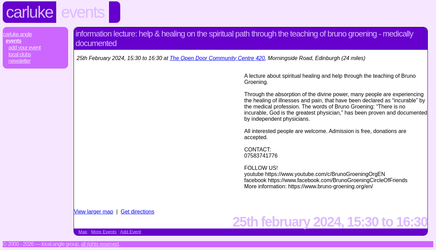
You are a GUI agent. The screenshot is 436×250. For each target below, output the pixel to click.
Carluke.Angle (17, 34)
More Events (103, 231)
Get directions (137, 212)
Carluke (29, 12)
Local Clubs (20, 54)
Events (82, 12)
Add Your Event (25, 47)
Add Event (130, 231)
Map (82, 231)
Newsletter (20, 61)
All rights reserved (100, 244)
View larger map (93, 212)
